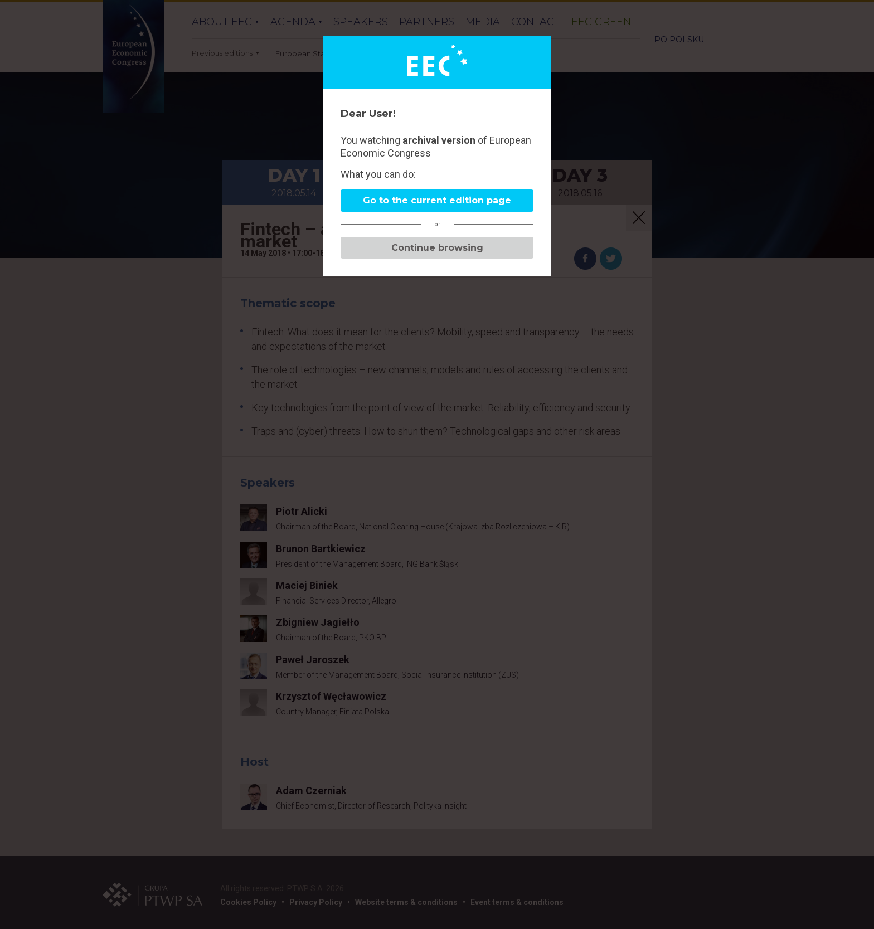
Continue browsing (437, 247)
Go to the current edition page (437, 200)
